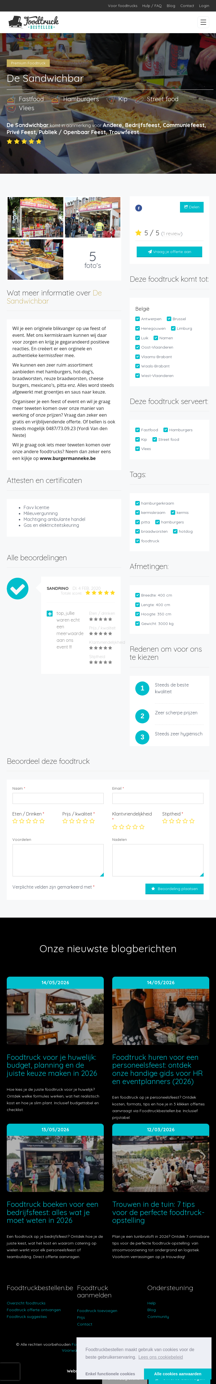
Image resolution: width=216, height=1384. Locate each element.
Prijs (81, 1317)
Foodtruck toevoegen (97, 1310)
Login (204, 5)
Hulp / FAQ (152, 5)
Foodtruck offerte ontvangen (34, 1309)
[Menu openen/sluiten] (203, 22)
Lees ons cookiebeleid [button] (160, 1357)
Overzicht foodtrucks (26, 1303)
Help (151, 1303)
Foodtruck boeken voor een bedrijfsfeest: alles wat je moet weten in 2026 (52, 1212)
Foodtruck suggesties (27, 1316)
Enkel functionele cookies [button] (110, 1374)
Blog (171, 5)
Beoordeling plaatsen (174, 888)
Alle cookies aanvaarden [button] (177, 1374)
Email (118, 788)
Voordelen (21, 839)
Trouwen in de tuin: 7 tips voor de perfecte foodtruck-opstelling (158, 1212)
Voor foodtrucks (122, 5)
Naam (18, 788)
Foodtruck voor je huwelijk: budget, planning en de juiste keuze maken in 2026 (52, 1065)
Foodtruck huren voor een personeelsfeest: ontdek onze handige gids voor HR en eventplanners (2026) (157, 1069)
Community (158, 1316)
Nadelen (119, 839)
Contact (187, 5)
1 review (172, 233)
